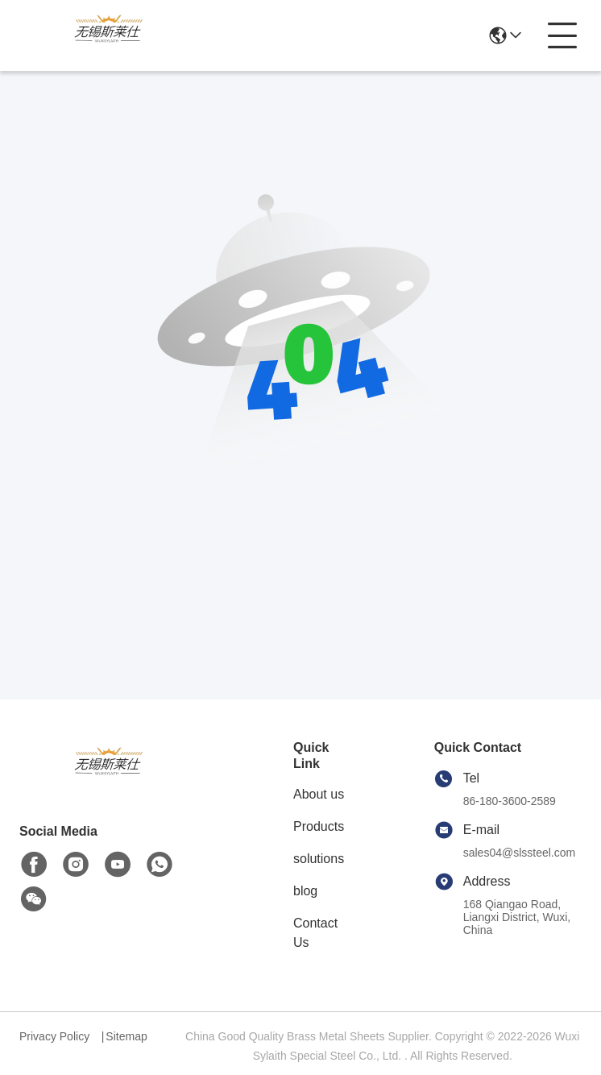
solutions (318, 858)
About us (318, 794)
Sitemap (126, 1036)
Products (318, 826)
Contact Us (315, 932)
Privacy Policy (54, 1036)
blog (305, 891)
